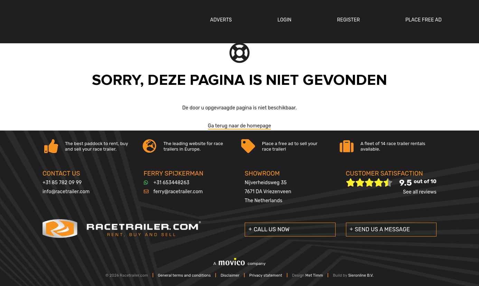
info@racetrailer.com (66, 192)
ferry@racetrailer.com (178, 192)
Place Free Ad (423, 20)
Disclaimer (229, 275)
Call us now (272, 229)
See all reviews (419, 192)
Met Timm (314, 275)
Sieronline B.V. (361, 275)
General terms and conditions (184, 275)
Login (285, 20)
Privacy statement (265, 275)
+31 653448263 (171, 183)
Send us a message (382, 229)
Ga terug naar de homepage (239, 126)
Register (348, 20)
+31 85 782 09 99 (62, 183)
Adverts (221, 20)
